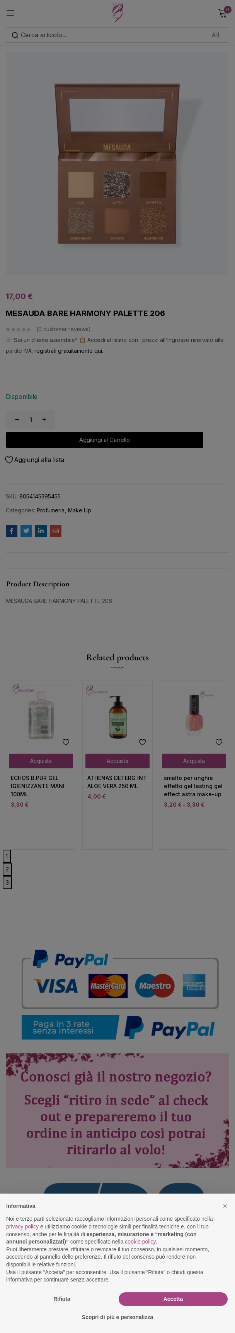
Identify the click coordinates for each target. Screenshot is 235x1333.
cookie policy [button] (140, 1242)
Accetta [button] (173, 1299)
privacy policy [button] (22, 1226)
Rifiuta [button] (61, 1299)
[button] (225, 1206)
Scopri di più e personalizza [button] (117, 1317)
